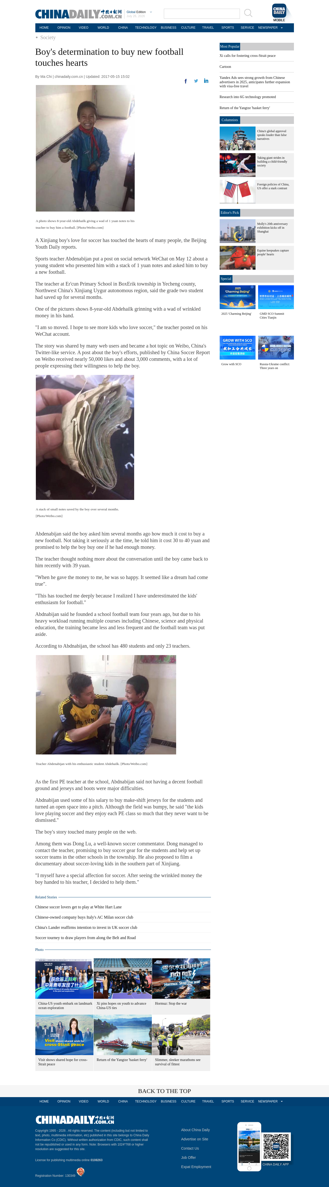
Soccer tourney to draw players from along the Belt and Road (85, 938)
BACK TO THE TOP (164, 1091)
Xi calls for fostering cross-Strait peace (248, 56)
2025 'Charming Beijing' (236, 314)
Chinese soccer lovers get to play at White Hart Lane (78, 907)
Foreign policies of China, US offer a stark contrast (273, 186)
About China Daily (195, 1130)
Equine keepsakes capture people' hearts (273, 252)
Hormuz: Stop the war (171, 1003)
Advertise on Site (194, 1139)
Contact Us (190, 1148)
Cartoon (225, 67)
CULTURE (188, 27)
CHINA (123, 27)
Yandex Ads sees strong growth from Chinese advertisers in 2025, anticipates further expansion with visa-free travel (255, 82)
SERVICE (247, 27)
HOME (44, 27)
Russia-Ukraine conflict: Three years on (275, 366)
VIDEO (83, 27)
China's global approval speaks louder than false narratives (272, 135)
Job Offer (188, 1158)
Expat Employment (196, 1167)
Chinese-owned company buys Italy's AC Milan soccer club (84, 917)
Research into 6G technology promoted (248, 97)
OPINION (63, 27)
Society (48, 37)
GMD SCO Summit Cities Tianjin (272, 315)
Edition (136, 12)
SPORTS (227, 27)
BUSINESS (168, 27)
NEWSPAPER (267, 27)
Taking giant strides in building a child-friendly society (272, 161)
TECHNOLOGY (145, 27)
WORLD (103, 27)
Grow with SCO (231, 364)
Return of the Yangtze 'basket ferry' (122, 1060)
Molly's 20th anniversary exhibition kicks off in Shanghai (272, 227)
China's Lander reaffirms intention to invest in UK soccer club (86, 927)
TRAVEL (208, 27)
